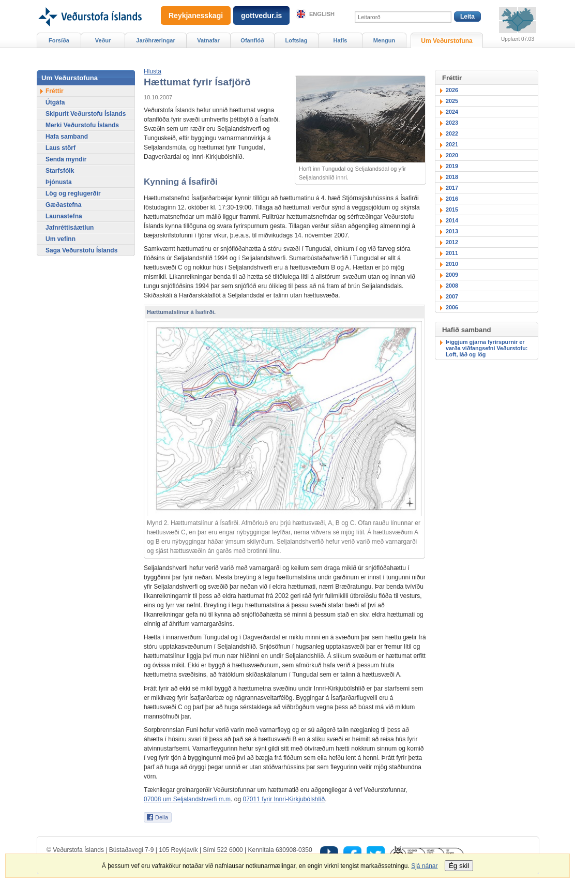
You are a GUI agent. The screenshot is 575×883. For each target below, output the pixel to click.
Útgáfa (55, 102)
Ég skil (459, 866)
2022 (452, 133)
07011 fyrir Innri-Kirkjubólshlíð (284, 799)
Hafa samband (67, 136)
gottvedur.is (261, 15)
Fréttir (55, 91)
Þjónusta (59, 182)
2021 (452, 144)
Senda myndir (66, 159)
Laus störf (60, 148)
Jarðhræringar (155, 40)
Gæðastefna (63, 204)
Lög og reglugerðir (73, 193)
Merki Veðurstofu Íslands (82, 125)
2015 (452, 209)
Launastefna (64, 216)
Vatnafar (208, 40)
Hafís (340, 40)
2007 (452, 296)
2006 (452, 307)
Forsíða (59, 40)
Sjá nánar (424, 866)
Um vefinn (60, 239)
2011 (452, 253)
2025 (452, 101)
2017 (452, 188)
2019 (452, 166)
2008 (452, 285)
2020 (452, 155)
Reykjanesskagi (196, 15)
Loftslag (296, 40)
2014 (452, 220)
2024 (452, 112)
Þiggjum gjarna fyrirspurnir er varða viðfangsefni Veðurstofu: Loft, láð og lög (486, 348)
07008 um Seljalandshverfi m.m (187, 799)
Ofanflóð (252, 40)
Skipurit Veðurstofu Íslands (86, 113)
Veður (103, 40)
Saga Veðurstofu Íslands (81, 250)
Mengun (384, 40)
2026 (452, 90)
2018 (452, 177)
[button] (152, 71)
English (322, 14)
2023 (452, 122)
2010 (452, 264)
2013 (452, 231)
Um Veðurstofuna (446, 40)
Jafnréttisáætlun (70, 227)
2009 (452, 275)
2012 (452, 242)
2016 (452, 199)
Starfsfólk (60, 170)
